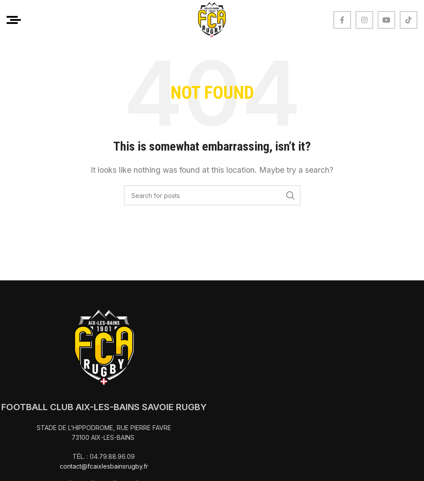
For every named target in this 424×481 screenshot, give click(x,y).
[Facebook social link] (342, 20)
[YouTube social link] (386, 20)
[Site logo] (212, 19)
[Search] (212, 195)
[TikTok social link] (408, 20)
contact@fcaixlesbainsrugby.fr (104, 466)
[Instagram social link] (364, 20)
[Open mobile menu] (13, 20)
